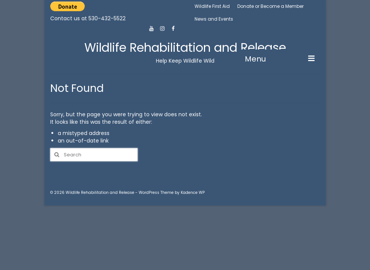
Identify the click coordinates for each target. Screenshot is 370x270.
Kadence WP (193, 192)
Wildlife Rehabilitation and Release (185, 47)
